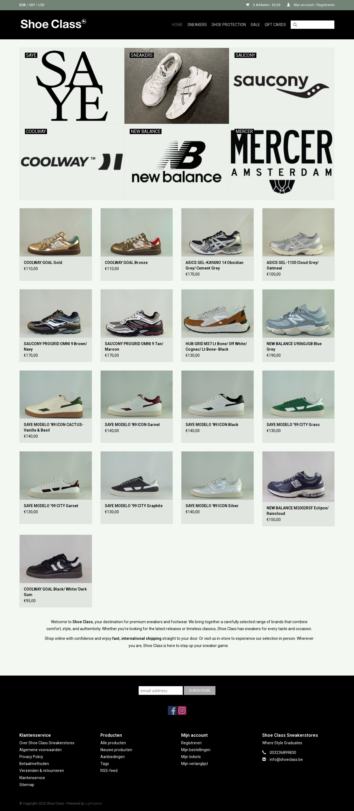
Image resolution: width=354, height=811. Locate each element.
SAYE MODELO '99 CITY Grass (293, 424)
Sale (255, 24)
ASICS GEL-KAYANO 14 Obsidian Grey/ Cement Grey (214, 265)
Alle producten (113, 743)
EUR (23, 5)
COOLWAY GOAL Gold (43, 262)
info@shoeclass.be (286, 759)
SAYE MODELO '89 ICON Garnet (132, 424)
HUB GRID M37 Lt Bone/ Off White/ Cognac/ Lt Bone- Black (216, 346)
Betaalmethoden (34, 763)
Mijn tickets (191, 756)
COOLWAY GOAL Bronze (126, 262)
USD (41, 5)
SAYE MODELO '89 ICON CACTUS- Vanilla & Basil (54, 427)
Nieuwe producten (116, 750)
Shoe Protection (229, 24)
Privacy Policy (31, 756)
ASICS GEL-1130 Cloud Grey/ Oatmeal (293, 265)
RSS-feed (109, 770)
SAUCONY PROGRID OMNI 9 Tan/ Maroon (134, 346)
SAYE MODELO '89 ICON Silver (212, 506)
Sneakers (197, 24)
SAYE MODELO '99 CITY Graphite (134, 506)
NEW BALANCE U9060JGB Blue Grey (294, 346)
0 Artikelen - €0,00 (263, 5)
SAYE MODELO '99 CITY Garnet (51, 506)
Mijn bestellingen (195, 750)
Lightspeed (93, 803)
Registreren (191, 743)
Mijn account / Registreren (311, 5)
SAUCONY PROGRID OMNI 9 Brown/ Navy (55, 346)
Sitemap (26, 784)
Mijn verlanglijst (194, 763)
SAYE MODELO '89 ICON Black (212, 424)
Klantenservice (32, 778)
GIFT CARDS (275, 24)
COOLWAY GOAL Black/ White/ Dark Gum (55, 592)
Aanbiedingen (112, 756)
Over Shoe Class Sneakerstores (46, 743)
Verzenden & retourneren (41, 770)
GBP (32, 5)
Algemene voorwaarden (40, 750)
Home (177, 24)
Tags (104, 763)
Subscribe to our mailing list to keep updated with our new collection (177, 680)
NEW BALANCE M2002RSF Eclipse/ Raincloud (298, 511)
